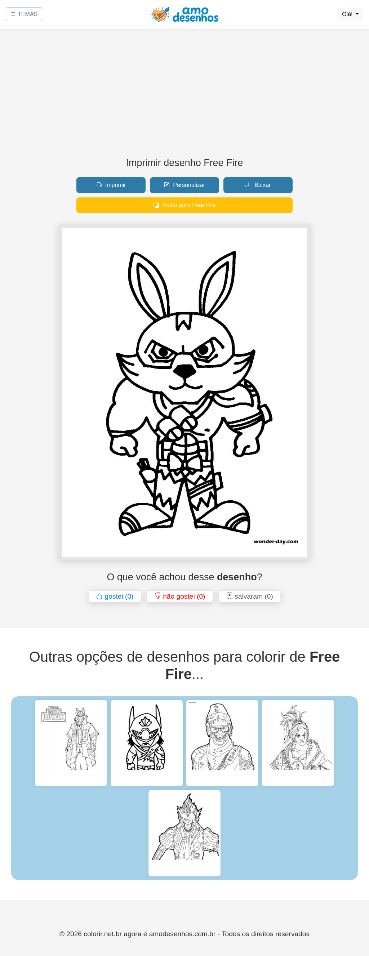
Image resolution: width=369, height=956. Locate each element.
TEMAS (23, 14)
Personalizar (184, 185)
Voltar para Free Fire (184, 205)
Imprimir (111, 185)
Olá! (348, 14)
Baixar (258, 185)
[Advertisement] (184, 95)
